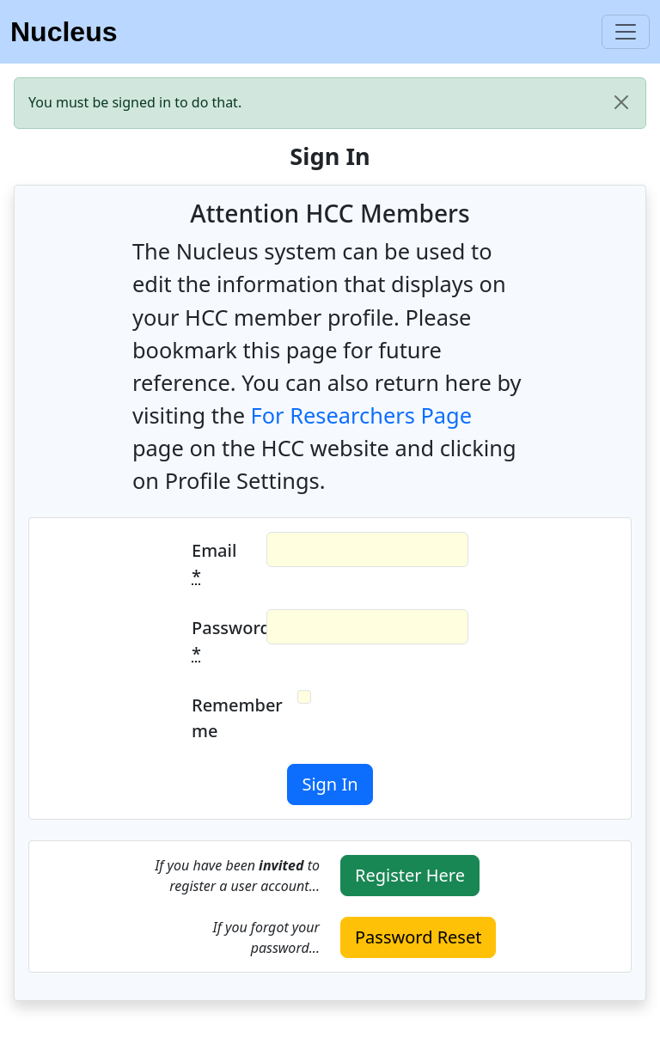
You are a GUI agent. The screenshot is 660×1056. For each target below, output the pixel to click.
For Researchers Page (361, 415)
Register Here (410, 875)
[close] (621, 102)
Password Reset (418, 937)
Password (224, 640)
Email (214, 563)
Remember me (224, 717)
